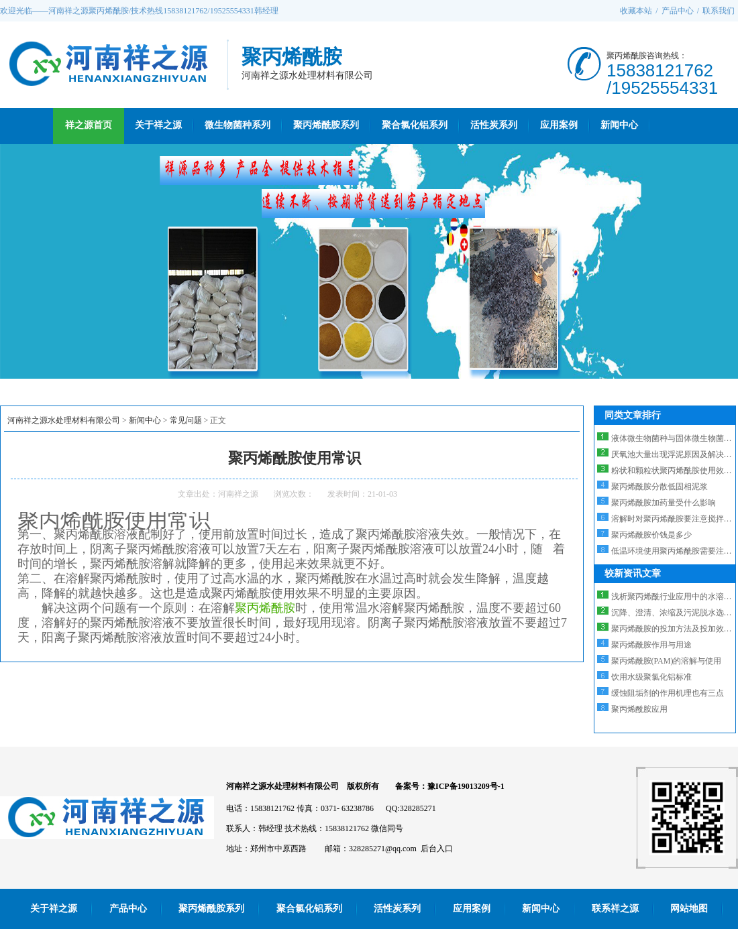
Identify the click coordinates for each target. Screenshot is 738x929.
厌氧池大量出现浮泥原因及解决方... (674, 454)
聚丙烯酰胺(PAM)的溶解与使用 (666, 661)
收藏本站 (636, 10)
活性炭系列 (493, 125)
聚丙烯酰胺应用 (639, 709)
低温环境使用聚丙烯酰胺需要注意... (674, 551)
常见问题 (186, 420)
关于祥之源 (158, 125)
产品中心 (678, 10)
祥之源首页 (88, 125)
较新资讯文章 (632, 573)
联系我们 (718, 10)
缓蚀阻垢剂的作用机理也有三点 (667, 693)
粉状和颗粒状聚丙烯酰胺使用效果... (674, 470)
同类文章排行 (632, 415)
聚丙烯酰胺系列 (326, 125)
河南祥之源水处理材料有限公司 (63, 420)
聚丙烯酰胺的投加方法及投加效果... (674, 628)
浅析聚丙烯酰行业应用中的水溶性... (674, 596)
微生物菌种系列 (237, 125)
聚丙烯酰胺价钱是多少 (651, 535)
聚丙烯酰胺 (265, 608)
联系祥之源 (615, 909)
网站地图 (689, 909)
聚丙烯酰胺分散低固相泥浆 (659, 486)
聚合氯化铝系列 (414, 125)
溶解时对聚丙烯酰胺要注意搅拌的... (674, 518)
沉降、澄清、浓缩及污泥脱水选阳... (674, 612)
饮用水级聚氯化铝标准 (651, 677)
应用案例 (559, 125)
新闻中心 (619, 125)
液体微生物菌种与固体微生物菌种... (674, 438)
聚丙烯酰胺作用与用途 (651, 644)
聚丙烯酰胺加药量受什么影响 (663, 502)
